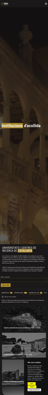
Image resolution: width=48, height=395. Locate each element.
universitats (6, 293)
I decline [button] (32, 386)
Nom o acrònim (5, 277)
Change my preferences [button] (34, 389)
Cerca (6, 285)
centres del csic (35, 293)
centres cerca (20, 293)
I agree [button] (31, 383)
